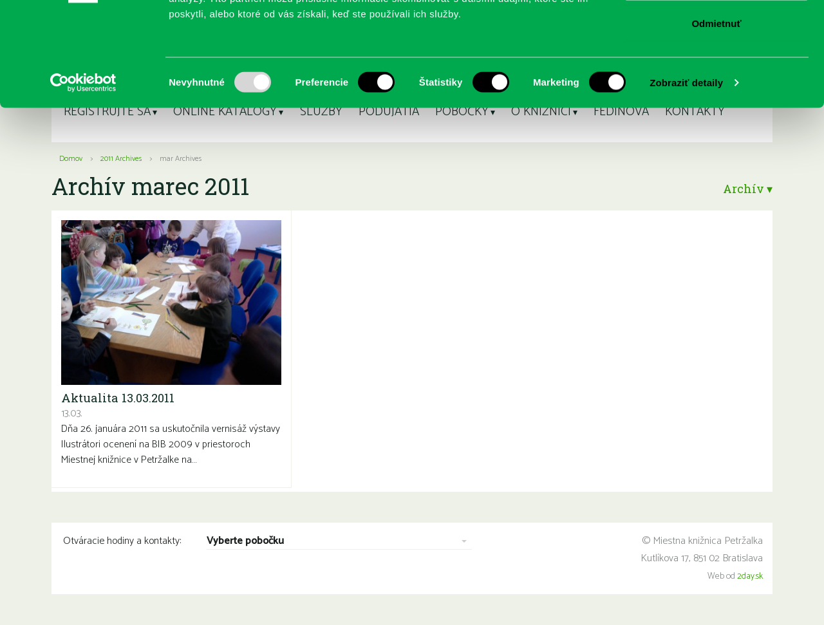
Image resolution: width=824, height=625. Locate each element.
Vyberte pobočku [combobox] (245, 542)
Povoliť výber (716, 76)
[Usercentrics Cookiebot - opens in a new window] (83, 177)
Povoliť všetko (716, 33)
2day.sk (750, 576)
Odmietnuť (716, 118)
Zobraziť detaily (686, 177)
